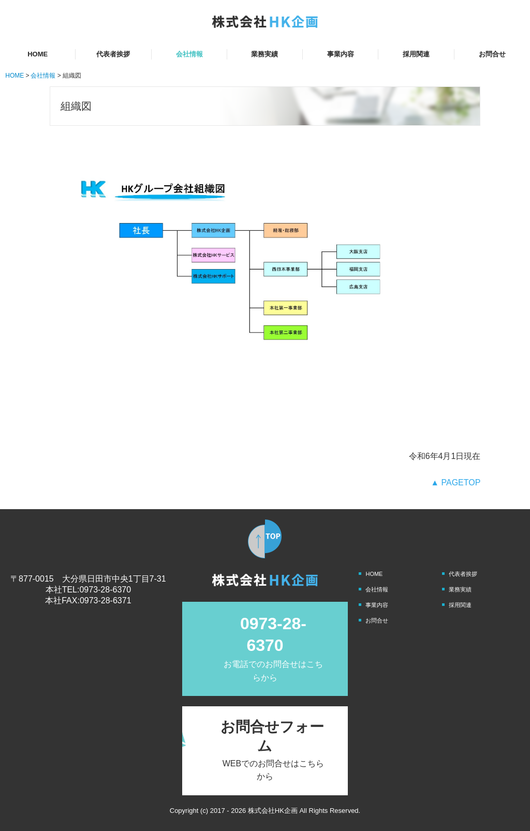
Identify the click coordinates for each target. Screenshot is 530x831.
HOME (37, 54)
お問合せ (492, 54)
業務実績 (264, 54)
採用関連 (416, 54)
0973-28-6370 (105, 589)
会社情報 (189, 54)
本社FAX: (62, 600)
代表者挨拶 (113, 54)
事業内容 (340, 54)
